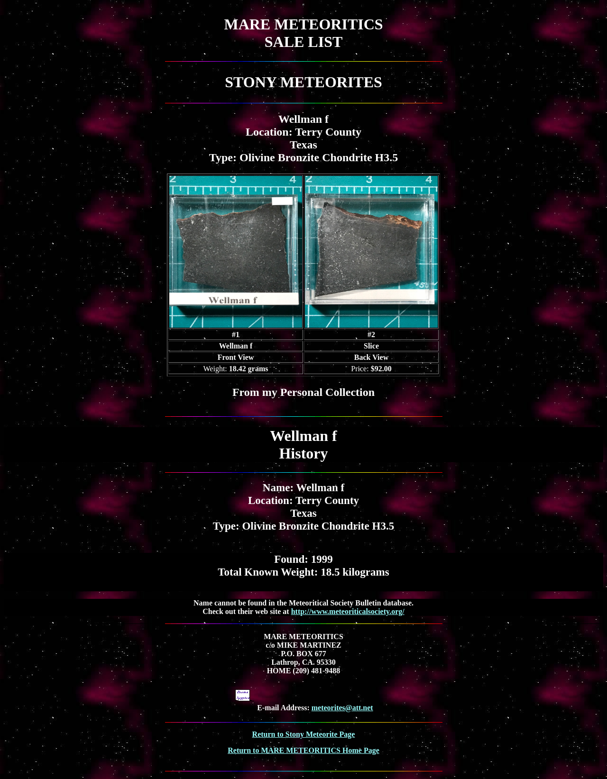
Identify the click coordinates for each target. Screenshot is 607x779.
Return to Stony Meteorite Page (303, 734)
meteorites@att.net (342, 708)
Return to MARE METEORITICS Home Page (303, 750)
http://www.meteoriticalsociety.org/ (348, 611)
